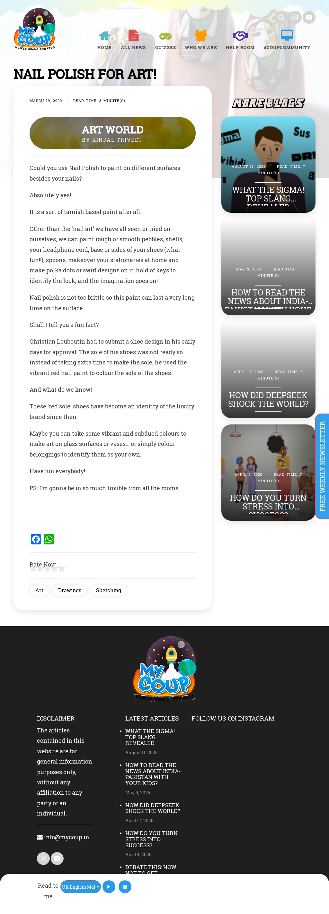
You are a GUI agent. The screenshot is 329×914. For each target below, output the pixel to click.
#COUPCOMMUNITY (287, 47)
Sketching (108, 590)
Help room (240, 47)
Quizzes (165, 47)
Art (39, 590)
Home (104, 47)
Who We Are (201, 47)
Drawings (69, 590)
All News (133, 47)
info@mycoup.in (63, 837)
